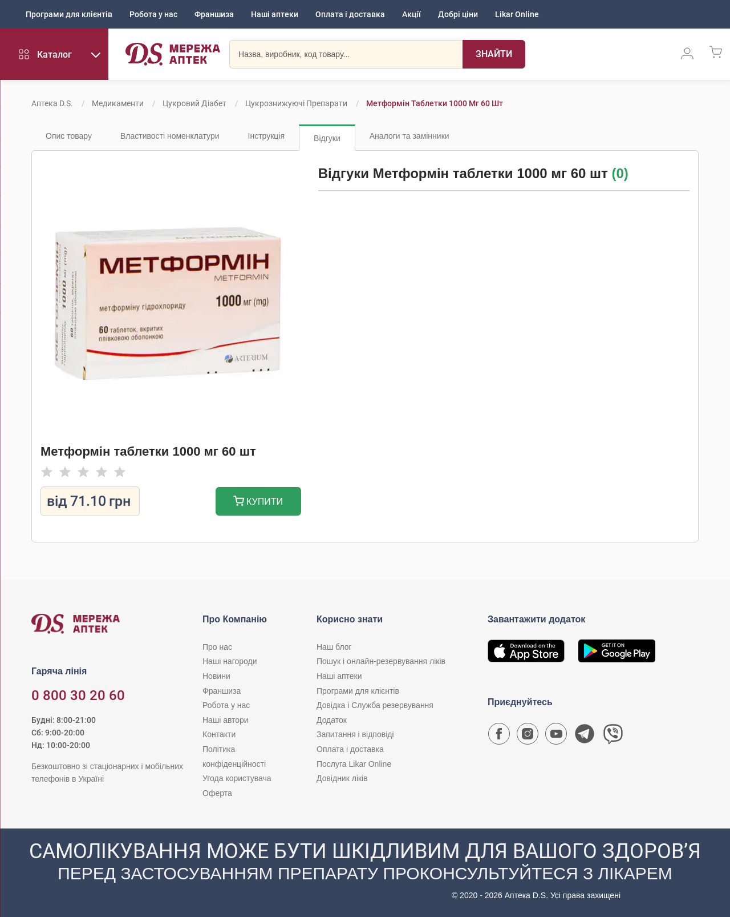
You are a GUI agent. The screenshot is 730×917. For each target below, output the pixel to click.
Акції (411, 14)
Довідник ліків (342, 778)
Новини (216, 676)
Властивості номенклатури (170, 135)
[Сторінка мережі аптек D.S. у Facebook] (499, 736)
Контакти (219, 734)
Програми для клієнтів (69, 14)
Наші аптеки (274, 14)
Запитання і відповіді (355, 734)
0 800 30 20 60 (78, 695)
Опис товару (69, 135)
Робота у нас (153, 14)
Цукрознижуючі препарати (296, 103)
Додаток (332, 720)
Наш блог (334, 646)
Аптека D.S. (52, 103)
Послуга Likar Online (354, 764)
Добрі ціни (458, 14)
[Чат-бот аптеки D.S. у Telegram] (584, 736)
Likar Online (517, 14)
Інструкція (266, 135)
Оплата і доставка (350, 14)
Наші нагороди (229, 661)
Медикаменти (118, 103)
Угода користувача (236, 778)
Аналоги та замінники (409, 135)
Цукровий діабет (194, 103)
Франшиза (214, 14)
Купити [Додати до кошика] (258, 502)
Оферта (217, 793)
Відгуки (327, 138)
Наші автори (225, 720)
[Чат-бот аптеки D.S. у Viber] (613, 736)
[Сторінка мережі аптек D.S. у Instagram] (527, 736)
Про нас (217, 646)
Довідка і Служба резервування (375, 705)
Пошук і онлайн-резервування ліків (381, 661)
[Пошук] (494, 54)
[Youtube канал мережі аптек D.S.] (556, 736)
